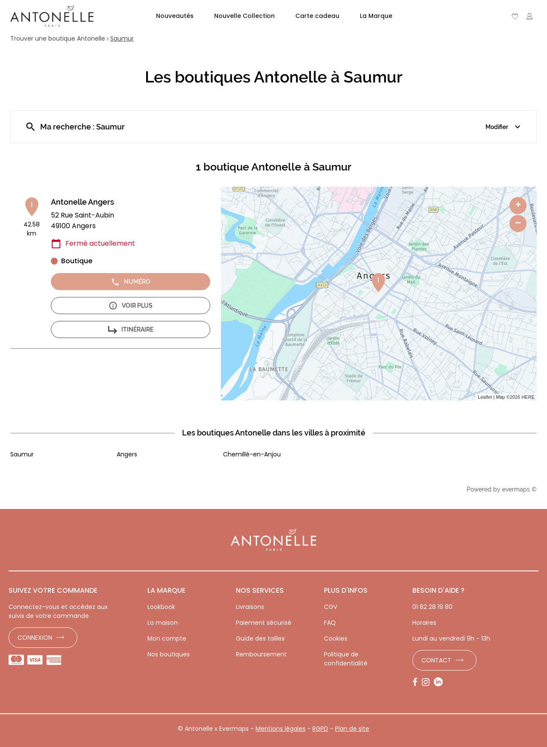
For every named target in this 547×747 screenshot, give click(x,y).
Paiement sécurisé (263, 622)
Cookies (335, 638)
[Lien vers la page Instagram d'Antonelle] (428, 682)
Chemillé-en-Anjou (252, 454)
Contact (436, 660)
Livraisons (250, 607)
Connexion (35, 637)
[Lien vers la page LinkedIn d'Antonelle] (440, 682)
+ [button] (518, 205)
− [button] (518, 223)
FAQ (330, 622)
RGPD (320, 728)
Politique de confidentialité (346, 659)
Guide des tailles (260, 638)
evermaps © (519, 489)
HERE (528, 397)
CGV (330, 607)
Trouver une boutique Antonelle (57, 38)
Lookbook (161, 607)
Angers (127, 454)
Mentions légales (281, 728)
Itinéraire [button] (130, 329)
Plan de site (352, 728)
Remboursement (261, 654)
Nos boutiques (168, 654)
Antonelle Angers (82, 201)
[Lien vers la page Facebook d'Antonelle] (417, 682)
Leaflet (485, 397)
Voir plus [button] (131, 305)
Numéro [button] (130, 281)
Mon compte (166, 638)
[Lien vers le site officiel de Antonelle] (52, 16)
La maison (162, 622)
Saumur (122, 38)
